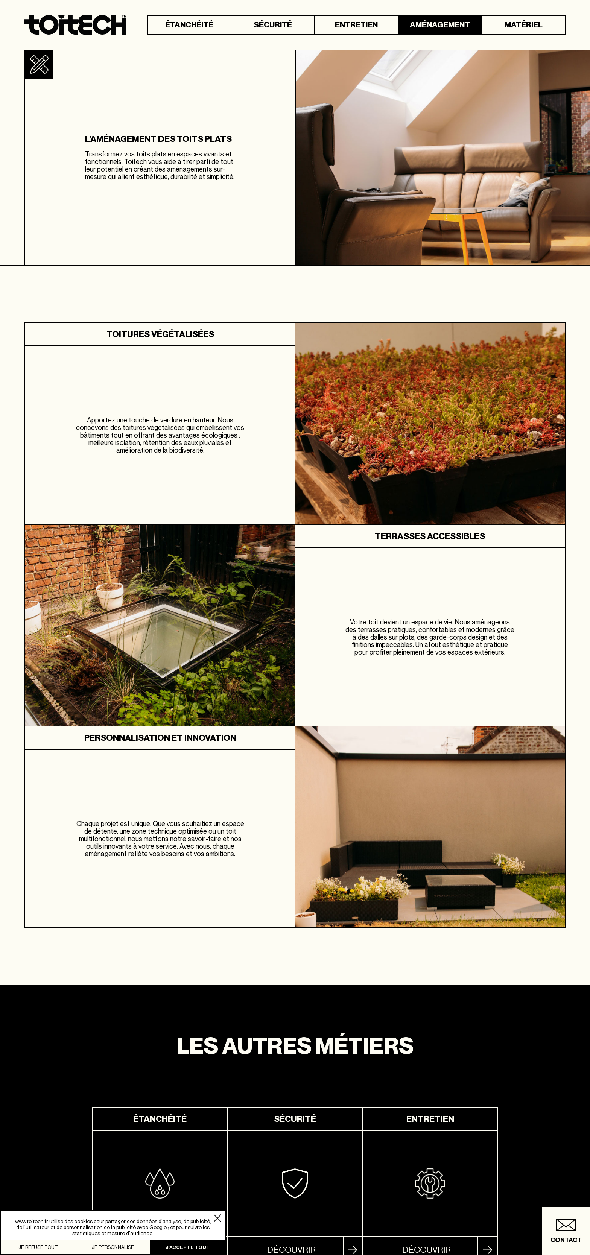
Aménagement (440, 24)
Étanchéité (189, 24)
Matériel (524, 24)
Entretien (356, 24)
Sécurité (273, 24)
